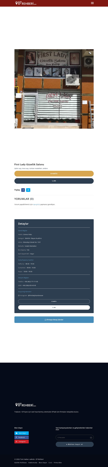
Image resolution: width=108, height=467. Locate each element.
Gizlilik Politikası (20, 463)
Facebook (20, 437)
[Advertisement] (54, 147)
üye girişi (36, 204)
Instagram (21, 442)
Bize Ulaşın (21, 433)
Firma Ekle (58, 463)
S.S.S (50, 463)
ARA (54, 181)
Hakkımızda (32, 463)
